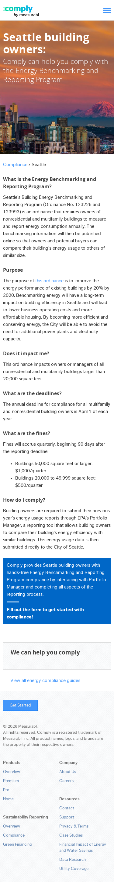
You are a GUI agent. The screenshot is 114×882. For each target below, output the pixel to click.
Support (66, 817)
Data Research (72, 859)
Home (8, 799)
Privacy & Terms (73, 826)
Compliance (15, 164)
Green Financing (17, 844)
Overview (11, 772)
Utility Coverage (73, 869)
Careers (66, 781)
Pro (6, 790)
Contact (66, 808)
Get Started (20, 705)
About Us (67, 772)
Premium (11, 781)
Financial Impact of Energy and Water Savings (82, 847)
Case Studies (71, 835)
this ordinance (49, 280)
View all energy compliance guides (45, 680)
